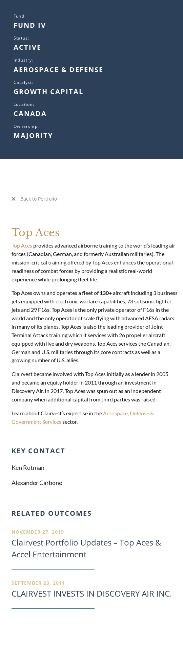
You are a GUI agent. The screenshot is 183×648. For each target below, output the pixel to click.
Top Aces (22, 245)
